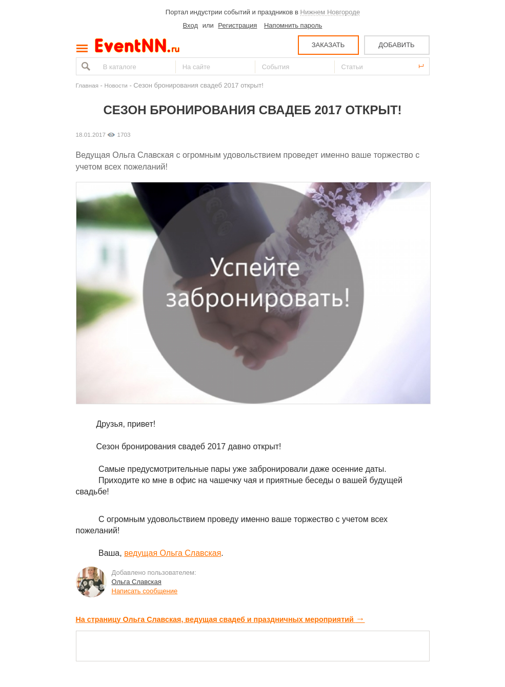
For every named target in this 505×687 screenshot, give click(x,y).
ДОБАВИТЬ (396, 45)
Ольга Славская (136, 582)
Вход (190, 25)
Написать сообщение (145, 591)
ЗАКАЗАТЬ (328, 45)
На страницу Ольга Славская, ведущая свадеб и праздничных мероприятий (220, 619)
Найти (84, 66)
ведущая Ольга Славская (172, 553)
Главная (87, 85)
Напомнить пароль (293, 25)
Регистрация (237, 25)
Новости (116, 85)
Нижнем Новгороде (330, 12)
